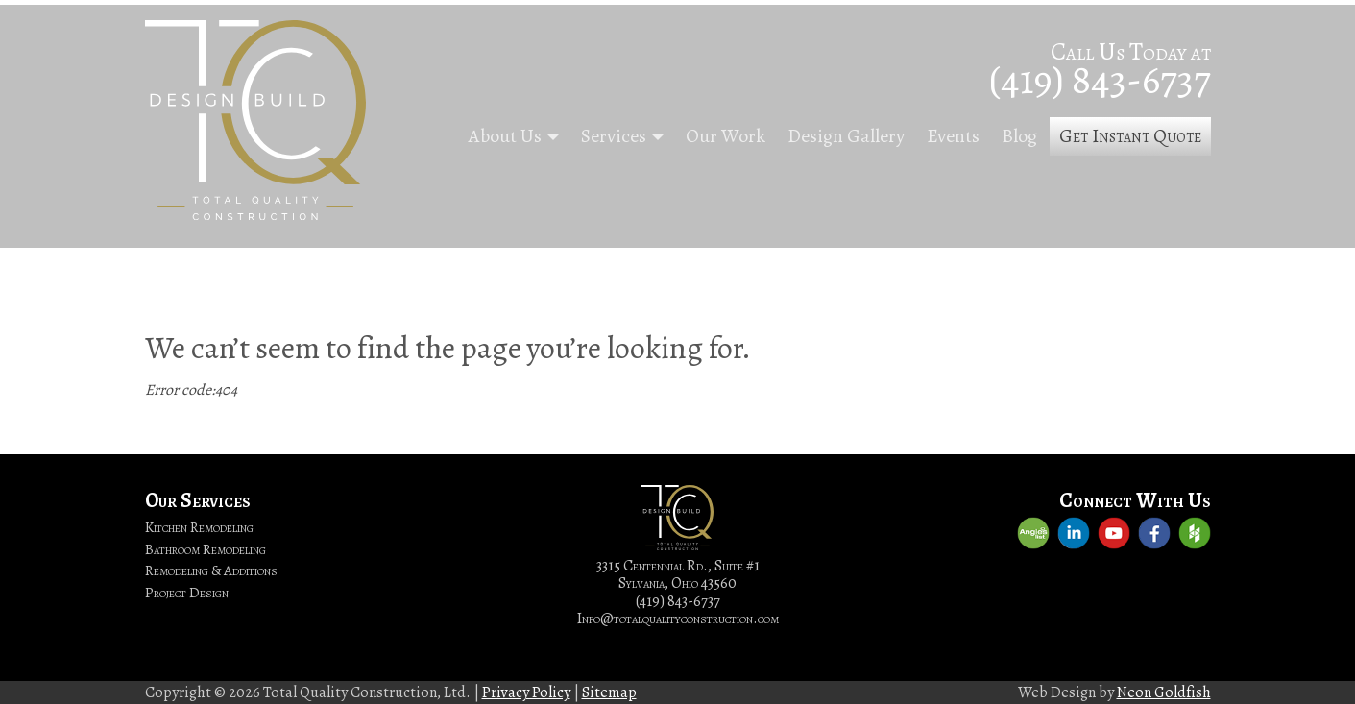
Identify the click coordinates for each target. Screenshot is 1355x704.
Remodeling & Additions (211, 570)
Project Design (187, 592)
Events (953, 136)
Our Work (725, 136)
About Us (505, 136)
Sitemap (609, 692)
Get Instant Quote (1130, 136)
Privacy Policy (526, 692)
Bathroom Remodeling (205, 549)
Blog (1019, 136)
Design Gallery (846, 136)
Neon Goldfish (1164, 692)
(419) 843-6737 (1100, 79)
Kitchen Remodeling (199, 527)
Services (613, 136)
